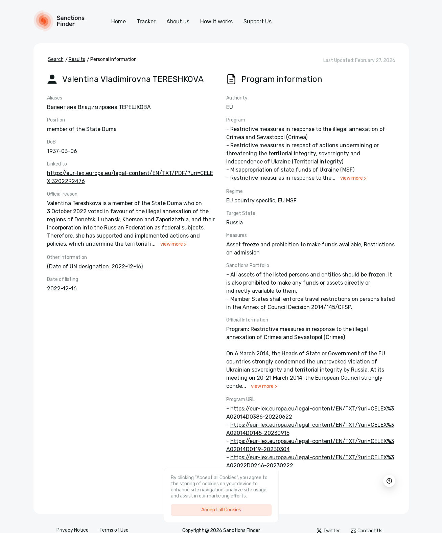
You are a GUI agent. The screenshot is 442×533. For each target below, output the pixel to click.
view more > (173, 244)
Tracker (146, 21)
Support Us (257, 21)
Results (77, 59)
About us (177, 21)
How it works (216, 21)
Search (56, 59)
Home (118, 21)
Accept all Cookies (221, 510)
